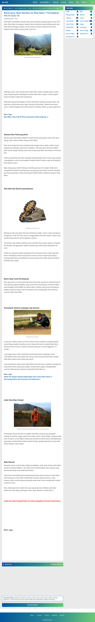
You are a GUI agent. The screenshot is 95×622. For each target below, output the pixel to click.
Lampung (83, 27)
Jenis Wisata (45, 2)
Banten (82, 15)
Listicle (63, 2)
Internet (55, 2)
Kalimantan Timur (72, 27)
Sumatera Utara (71, 37)
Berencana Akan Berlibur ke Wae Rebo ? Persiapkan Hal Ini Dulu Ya (31, 14)
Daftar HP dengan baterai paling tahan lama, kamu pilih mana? (27, 377)
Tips (77, 2)
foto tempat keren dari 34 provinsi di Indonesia (21, 379)
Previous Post (55, 564)
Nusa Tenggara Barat (86, 30)
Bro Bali (5, 2)
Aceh (67, 12)
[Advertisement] (32, 76)
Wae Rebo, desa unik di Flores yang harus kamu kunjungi (25, 117)
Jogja (82, 24)
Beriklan (62, 615)
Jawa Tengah (84, 21)
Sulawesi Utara (85, 33)
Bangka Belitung (71, 15)
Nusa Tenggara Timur (72, 33)
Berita (35, 2)
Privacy (47, 615)
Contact (39, 615)
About (32, 615)
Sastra (71, 2)
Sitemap (54, 615)
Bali (81, 12)
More (85, 2)
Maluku (68, 30)
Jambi (82, 18)
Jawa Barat (69, 21)
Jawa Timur (70, 24)
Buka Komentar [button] (33, 605)
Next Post (8, 564)
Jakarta (68, 18)
